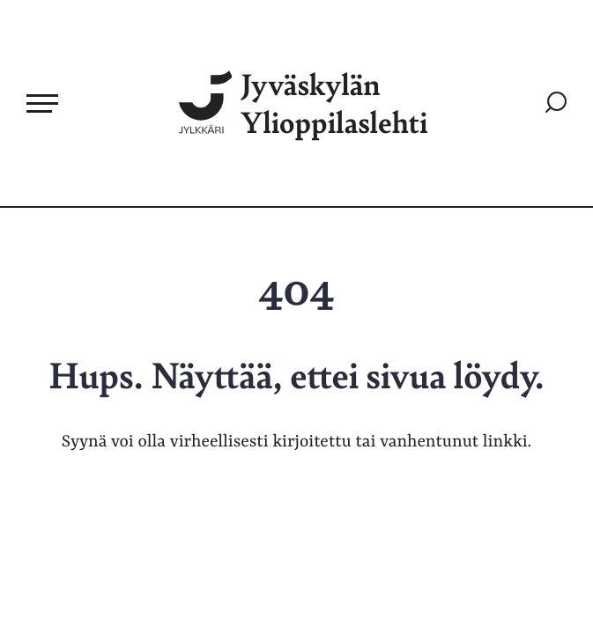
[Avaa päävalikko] (42, 103)
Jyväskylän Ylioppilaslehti (303, 103)
